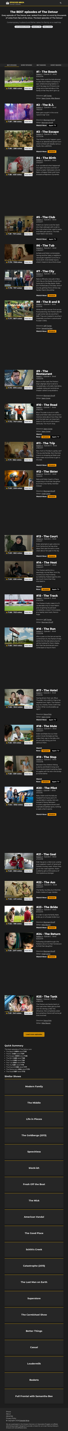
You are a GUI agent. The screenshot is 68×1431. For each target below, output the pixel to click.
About (8, 1414)
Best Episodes (12, 65)
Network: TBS (36, 26)
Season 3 (39, 134)
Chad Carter (46, 494)
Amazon (52, 151)
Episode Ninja (24, 1420)
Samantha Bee (47, 328)
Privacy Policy (11, 1418)
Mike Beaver (55, 98)
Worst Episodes (26, 65)
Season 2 (39, 160)
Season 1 (39, 74)
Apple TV (52, 125)
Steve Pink (47, 714)
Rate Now (28, 88)
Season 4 (39, 107)
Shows (8, 1412)
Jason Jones (46, 98)
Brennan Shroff (49, 120)
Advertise (9, 1416)
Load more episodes (34, 1034)
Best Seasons (41, 65)
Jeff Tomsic (48, 96)
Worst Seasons (56, 65)
